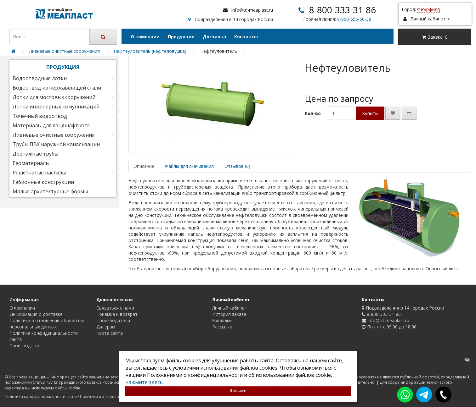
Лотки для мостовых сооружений (54, 97)
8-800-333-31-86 (342, 10)
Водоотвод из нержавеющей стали (57, 87)
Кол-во (313, 113)
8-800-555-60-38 (354, 19)
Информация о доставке (36, 314)
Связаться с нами (115, 308)
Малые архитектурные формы (50, 191)
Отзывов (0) (237, 166)
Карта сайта (109, 333)
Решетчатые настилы (39, 172)
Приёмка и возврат (117, 314)
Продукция (181, 37)
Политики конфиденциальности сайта (41, 396)
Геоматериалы (31, 163)
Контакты (246, 37)
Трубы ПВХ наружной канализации (56, 144)
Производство (25, 346)
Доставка (214, 37)
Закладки (222, 320)
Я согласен (238, 390)
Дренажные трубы (35, 153)
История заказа (229, 314)
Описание (143, 166)
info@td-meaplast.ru (252, 10)
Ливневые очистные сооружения (53, 134)
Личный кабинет (229, 308)
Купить (370, 113)
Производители (113, 320)
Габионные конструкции (43, 182)
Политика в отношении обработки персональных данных (46, 323)
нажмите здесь (144, 382)
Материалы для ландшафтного (51, 125)
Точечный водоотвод (40, 116)
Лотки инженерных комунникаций (56, 106)
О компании (145, 37)
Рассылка (222, 327)
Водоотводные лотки (40, 78)
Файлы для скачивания (189, 166)
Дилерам (105, 327)
